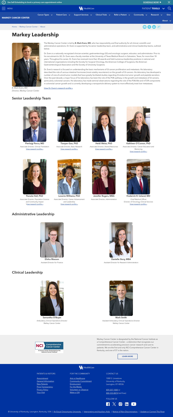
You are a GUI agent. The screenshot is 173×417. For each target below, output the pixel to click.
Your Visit (41, 393)
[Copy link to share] (159, 27)
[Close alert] (169, 2)
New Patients (42, 384)
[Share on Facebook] (144, 27)
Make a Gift (75, 393)
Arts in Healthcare (77, 378)
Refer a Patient (120, 15)
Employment (75, 384)
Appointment (42, 378)
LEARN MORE (127, 356)
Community (139, 15)
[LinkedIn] (126, 404)
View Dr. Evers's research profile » (58, 88)
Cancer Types (43, 15)
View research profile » (34, 149)
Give (169, 15)
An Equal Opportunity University (68, 412)
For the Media (76, 387)
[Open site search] (169, 8)
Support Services (81, 15)
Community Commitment (81, 381)
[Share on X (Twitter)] (149, 27)
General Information (45, 381)
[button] (7, 8)
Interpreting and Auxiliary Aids (97, 412)
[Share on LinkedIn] (154, 27)
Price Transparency (45, 387)
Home (14, 27)
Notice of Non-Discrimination (125, 412)
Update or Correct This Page (152, 412)
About (165, 21)
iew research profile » (35, 204)
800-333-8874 (112, 393)
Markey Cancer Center (28, 27)
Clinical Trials (101, 15)
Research (155, 15)
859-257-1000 (112, 390)
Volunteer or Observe (79, 390)
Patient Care (61, 15)
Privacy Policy (42, 390)
